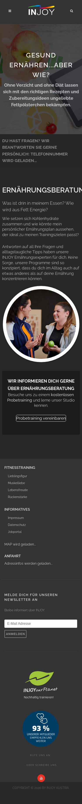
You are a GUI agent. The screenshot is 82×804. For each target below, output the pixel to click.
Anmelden (15, 634)
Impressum (16, 518)
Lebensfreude (18, 490)
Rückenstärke (17, 497)
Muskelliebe (16, 483)
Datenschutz (17, 525)
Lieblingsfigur (17, 476)
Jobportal (15, 532)
